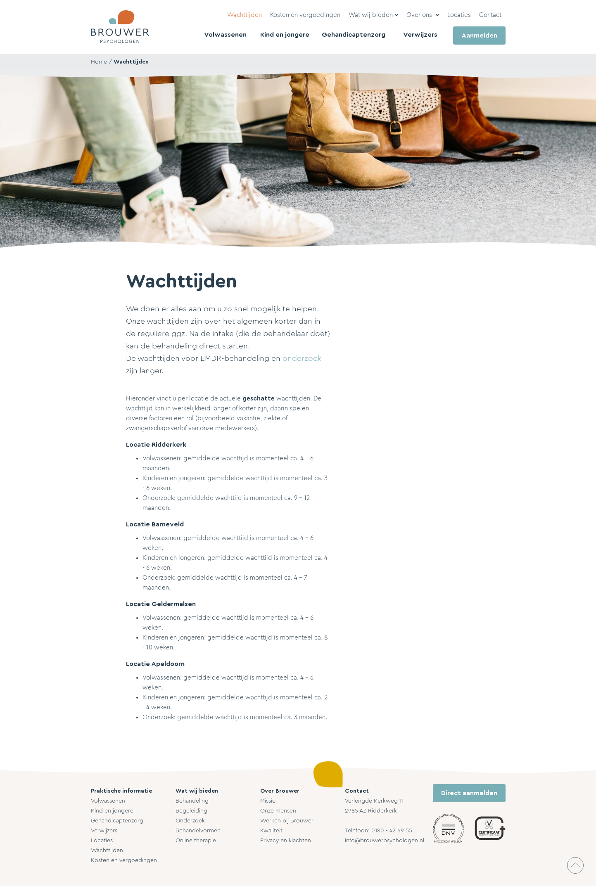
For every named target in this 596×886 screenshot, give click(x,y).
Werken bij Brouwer (286, 821)
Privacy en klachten (285, 840)
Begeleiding (191, 811)
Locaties (102, 840)
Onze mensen (278, 811)
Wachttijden (131, 62)
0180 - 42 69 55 (391, 831)
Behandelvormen (198, 831)
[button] (373, 15)
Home (99, 62)
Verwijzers (104, 831)
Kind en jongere (112, 811)
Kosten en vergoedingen (124, 860)
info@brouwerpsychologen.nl (384, 840)
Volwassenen (108, 801)
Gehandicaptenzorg (117, 821)
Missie (267, 801)
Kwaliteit (271, 831)
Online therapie (196, 840)
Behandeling (192, 801)
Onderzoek (190, 821)
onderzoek (302, 358)
